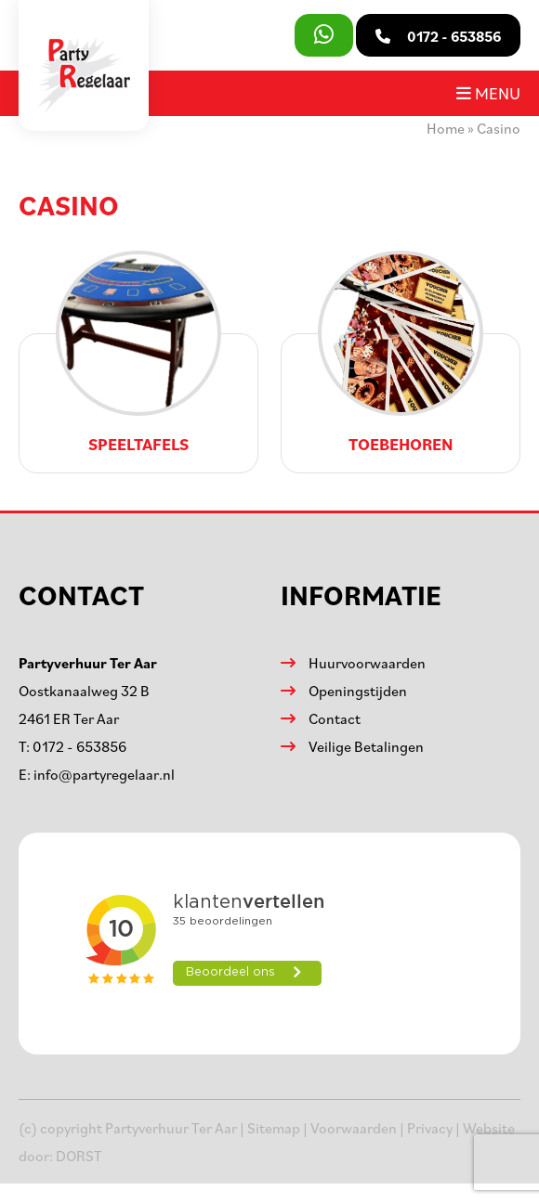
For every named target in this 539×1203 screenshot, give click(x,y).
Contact (335, 718)
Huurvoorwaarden (367, 662)
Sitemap (273, 1128)
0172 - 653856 (79, 746)
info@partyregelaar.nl (104, 774)
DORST (79, 1155)
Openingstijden (358, 690)
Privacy (430, 1128)
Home (446, 128)
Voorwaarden (353, 1128)
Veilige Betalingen (366, 746)
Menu (488, 93)
